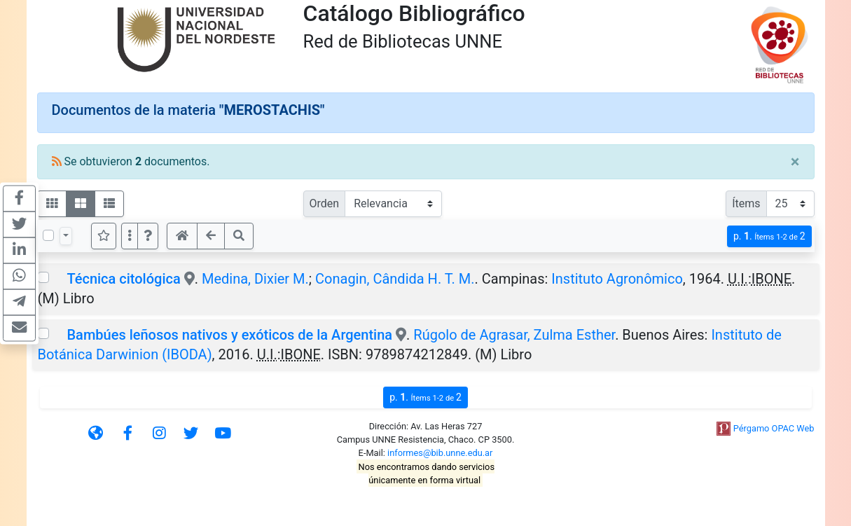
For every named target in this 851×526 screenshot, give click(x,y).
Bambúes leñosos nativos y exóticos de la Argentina (229, 334)
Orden (325, 203)
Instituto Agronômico (617, 278)
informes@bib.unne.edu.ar (439, 453)
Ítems (746, 203)
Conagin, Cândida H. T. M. (394, 278)
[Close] (795, 162)
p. (769, 236)
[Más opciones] (129, 236)
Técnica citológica (123, 278)
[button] (147, 236)
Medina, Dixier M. (255, 278)
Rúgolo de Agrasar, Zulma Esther (514, 334)
